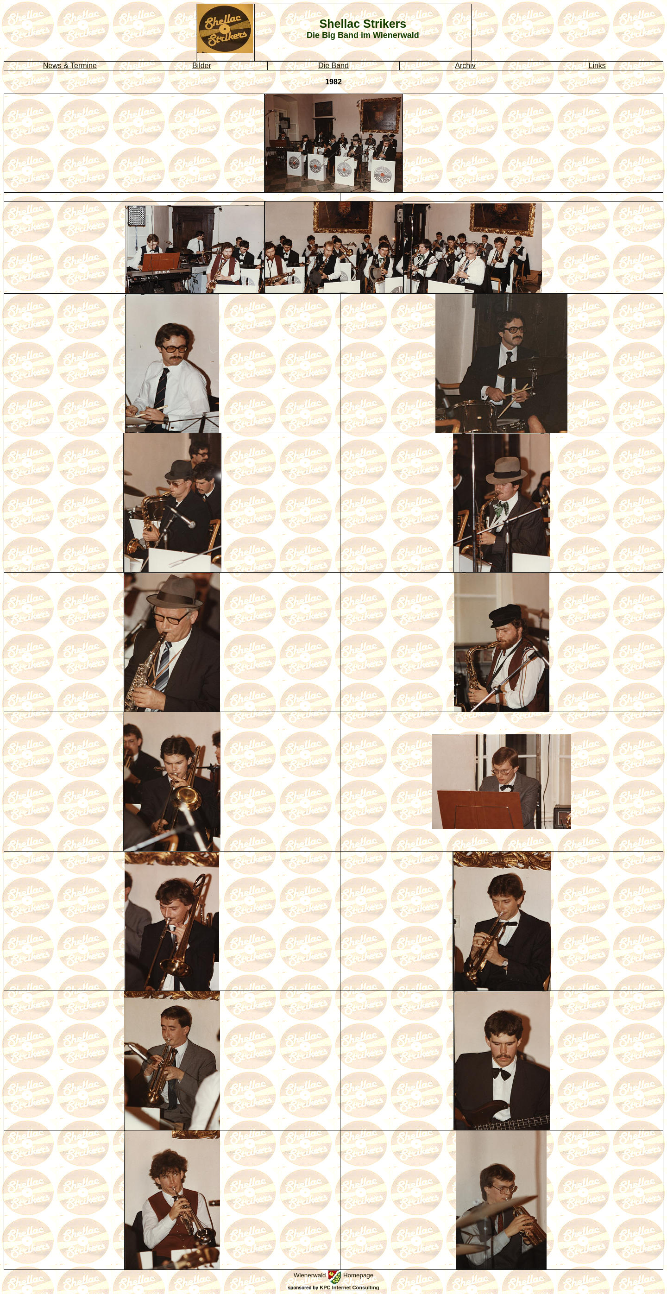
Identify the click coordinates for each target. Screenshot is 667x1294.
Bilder (201, 65)
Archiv (465, 65)
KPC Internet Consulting (349, 1287)
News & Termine (70, 65)
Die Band (333, 65)
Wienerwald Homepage (333, 1275)
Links (597, 65)
